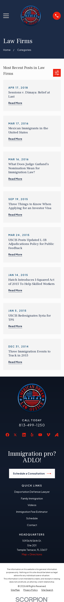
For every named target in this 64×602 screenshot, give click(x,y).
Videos (32, 505)
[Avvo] (56, 435)
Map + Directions (32, 554)
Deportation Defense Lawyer (32, 491)
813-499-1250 (32, 425)
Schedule (32, 518)
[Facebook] (7, 435)
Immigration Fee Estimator (32, 511)
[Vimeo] (48, 435)
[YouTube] (40, 435)
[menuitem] (15, 590)
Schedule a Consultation (32, 473)
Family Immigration (32, 498)
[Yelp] (32, 435)
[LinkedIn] (24, 435)
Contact (32, 525)
